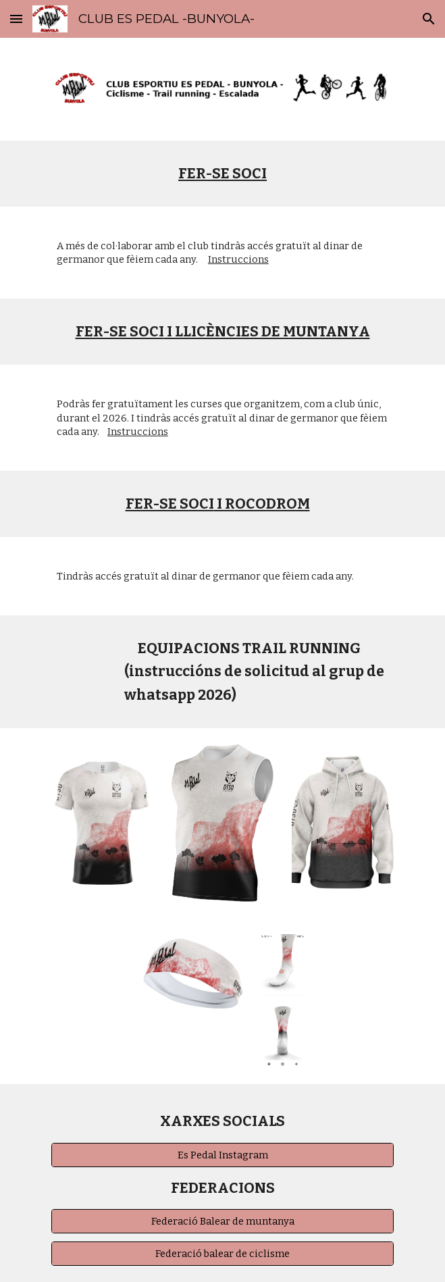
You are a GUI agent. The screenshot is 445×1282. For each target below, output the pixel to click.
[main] (222, 173)
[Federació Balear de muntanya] (222, 1221)
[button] (16, 18)
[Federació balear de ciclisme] (222, 1254)
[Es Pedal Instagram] (222, 1155)
